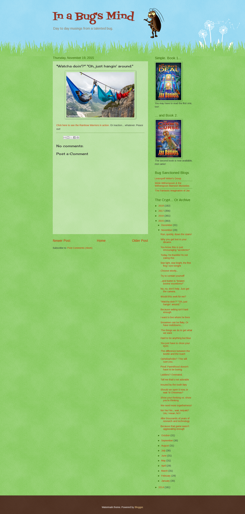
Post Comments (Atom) (79, 248)
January (165, 481)
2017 (161, 211)
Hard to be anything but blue (176, 338)
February (166, 476)
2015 (161, 221)
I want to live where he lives (175, 317)
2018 (161, 206)
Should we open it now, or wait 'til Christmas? (174, 391)
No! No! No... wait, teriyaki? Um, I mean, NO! (175, 412)
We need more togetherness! (176, 405)
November (167, 230)
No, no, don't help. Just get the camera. (175, 290)
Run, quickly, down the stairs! (176, 234)
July (163, 450)
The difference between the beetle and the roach (175, 352)
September (167, 440)
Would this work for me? (173, 296)
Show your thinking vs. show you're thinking (176, 399)
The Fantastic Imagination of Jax (172, 190)
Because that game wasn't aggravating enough (175, 427)
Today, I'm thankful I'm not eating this (174, 256)
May (163, 460)
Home (101, 240)
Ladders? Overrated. (171, 374)
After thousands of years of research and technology (175, 420)
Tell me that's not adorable (175, 379)
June (164, 455)
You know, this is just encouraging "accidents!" (175, 248)
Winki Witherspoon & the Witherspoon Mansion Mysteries (172, 184)
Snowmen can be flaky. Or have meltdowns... (174, 324)
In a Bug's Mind (93, 16)
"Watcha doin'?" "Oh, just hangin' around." (174, 303)
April (164, 465)
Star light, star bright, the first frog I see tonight (176, 264)
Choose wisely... (169, 271)
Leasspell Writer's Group (168, 178)
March (164, 471)
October (165, 435)
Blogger (139, 507)
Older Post (140, 240)
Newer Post (61, 240)
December (167, 225)
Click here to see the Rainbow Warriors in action (82, 125)
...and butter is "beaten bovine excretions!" (173, 282)
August (165, 445)
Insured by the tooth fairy (174, 385)
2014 (161, 487)
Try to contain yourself (172, 276)
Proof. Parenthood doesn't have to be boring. (174, 368)
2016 (161, 216)
